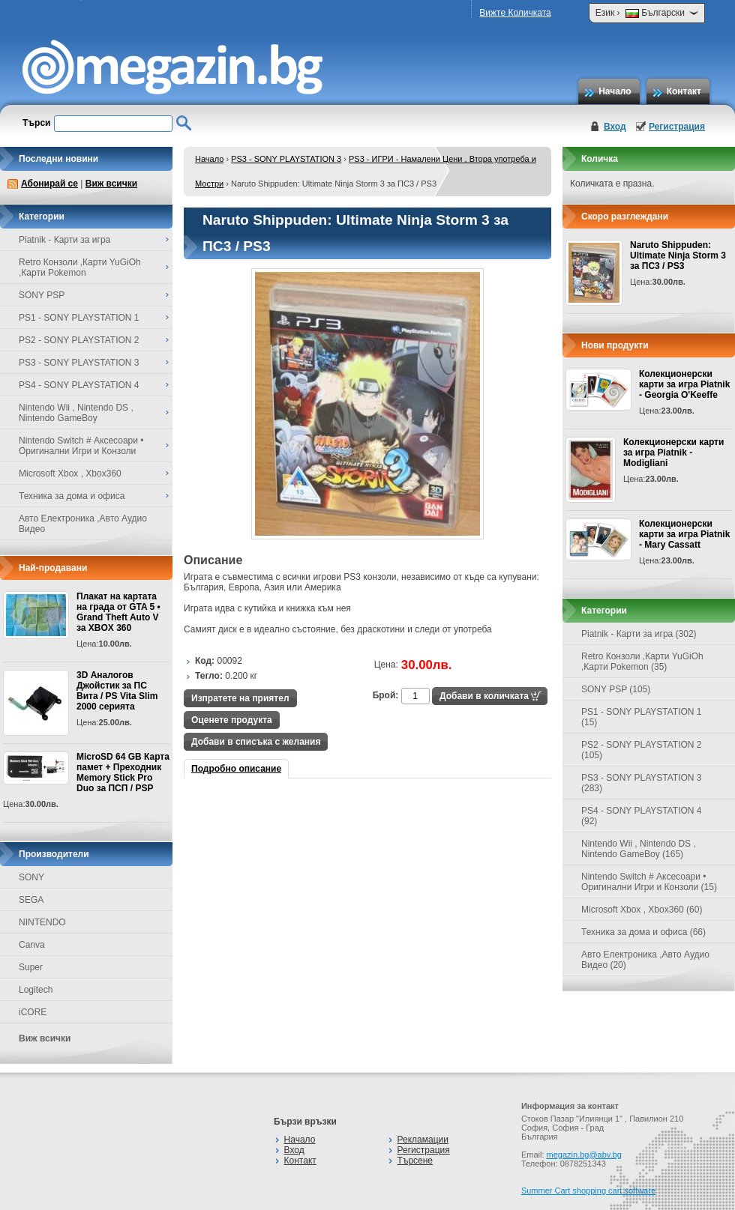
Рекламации (423, 1139)
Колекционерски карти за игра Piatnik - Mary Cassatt (684, 534)
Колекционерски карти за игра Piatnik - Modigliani (673, 452)
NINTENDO (42, 922)
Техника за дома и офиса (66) (643, 932)
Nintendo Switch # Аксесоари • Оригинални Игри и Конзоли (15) (649, 881)
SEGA (31, 900)
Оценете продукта (231, 720)
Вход (615, 126)
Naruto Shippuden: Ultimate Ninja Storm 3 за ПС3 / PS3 (678, 255)
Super (31, 967)
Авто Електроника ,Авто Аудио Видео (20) (645, 959)
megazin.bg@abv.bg (584, 1154)
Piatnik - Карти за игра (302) (639, 634)
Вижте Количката (514, 12)
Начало (614, 91)
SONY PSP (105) (615, 689)
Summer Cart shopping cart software (588, 1190)
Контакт (684, 91)
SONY (31, 877)
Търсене (415, 1160)
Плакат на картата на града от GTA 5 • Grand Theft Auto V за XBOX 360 (118, 612)
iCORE (32, 1012)
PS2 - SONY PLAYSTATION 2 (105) (641, 749)
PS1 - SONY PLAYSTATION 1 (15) (641, 717)
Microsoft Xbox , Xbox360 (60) (641, 909)
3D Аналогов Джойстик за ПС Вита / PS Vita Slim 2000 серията (117, 691)
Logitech (35, 989)
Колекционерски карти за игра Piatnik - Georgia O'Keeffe (684, 384)
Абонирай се (49, 183)
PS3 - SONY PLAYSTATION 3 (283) (641, 782)
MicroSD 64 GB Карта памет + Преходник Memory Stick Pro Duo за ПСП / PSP (123, 772)
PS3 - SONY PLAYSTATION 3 (286, 158)
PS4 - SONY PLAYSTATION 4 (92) (641, 815)
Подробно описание (236, 768)
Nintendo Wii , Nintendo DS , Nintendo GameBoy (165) (638, 848)
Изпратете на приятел (240, 698)
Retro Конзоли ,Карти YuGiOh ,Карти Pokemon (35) (642, 661)
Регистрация (677, 126)
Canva (32, 945)
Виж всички (111, 183)
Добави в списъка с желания (255, 741)
